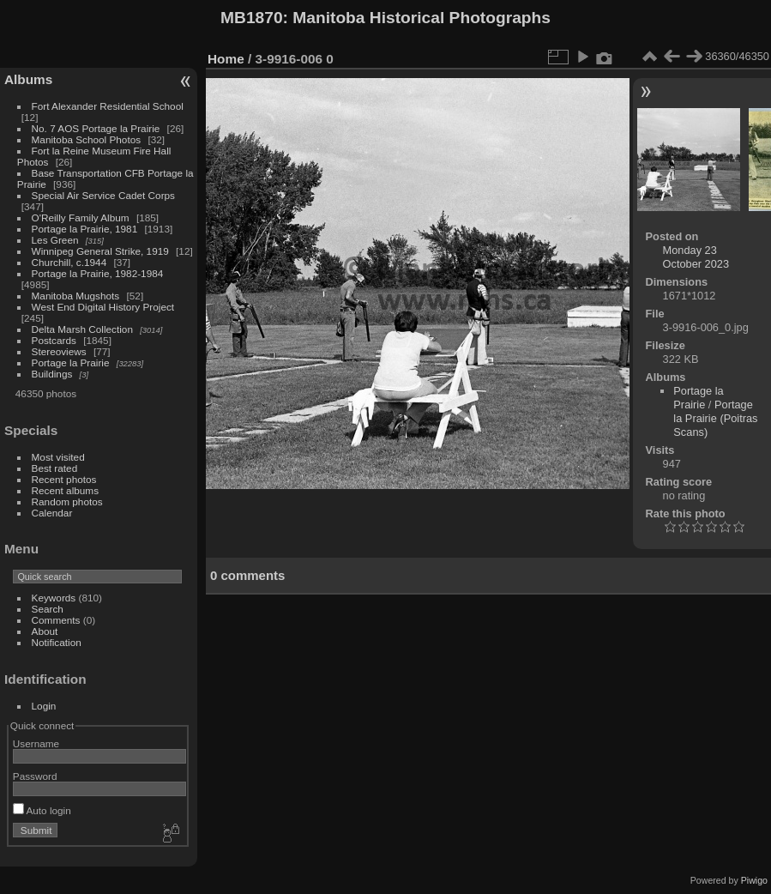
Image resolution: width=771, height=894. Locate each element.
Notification (56, 642)
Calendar (52, 512)
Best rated (55, 468)
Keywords (54, 597)
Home (226, 58)
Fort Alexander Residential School (108, 106)
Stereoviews (59, 351)
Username (36, 743)
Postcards (54, 340)
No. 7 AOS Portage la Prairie (96, 128)
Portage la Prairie (71, 362)
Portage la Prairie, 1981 (85, 228)
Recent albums (65, 490)
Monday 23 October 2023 (696, 257)
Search (47, 608)
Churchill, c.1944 (69, 262)
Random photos (67, 501)
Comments (56, 619)
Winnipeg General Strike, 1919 (100, 251)
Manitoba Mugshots (76, 295)
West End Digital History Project (103, 306)
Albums (28, 79)
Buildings (52, 373)
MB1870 (251, 18)
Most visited (58, 456)
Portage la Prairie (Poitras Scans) (715, 418)
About (45, 631)
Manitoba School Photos (87, 139)
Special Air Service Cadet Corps (103, 195)
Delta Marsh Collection (82, 329)
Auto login (42, 810)
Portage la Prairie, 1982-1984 (98, 273)
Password (35, 776)
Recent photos (64, 479)
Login (44, 705)
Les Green (55, 239)
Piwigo (754, 880)
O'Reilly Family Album (81, 217)
